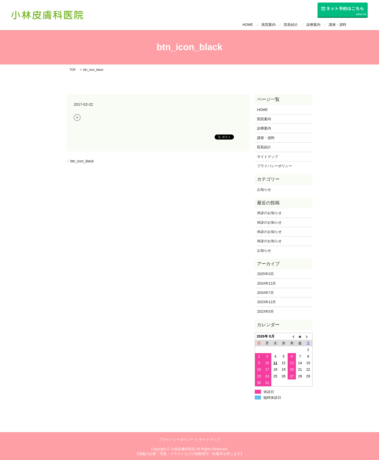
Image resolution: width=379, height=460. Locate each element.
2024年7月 (265, 293)
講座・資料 (337, 25)
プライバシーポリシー (274, 166)
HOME (247, 25)
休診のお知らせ (269, 213)
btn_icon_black (82, 161)
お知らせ (264, 189)
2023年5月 (265, 311)
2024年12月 (266, 283)
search (359, 25)
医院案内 (269, 25)
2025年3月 (265, 274)
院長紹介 (291, 25)
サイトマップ (267, 157)
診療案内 (313, 25)
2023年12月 (266, 302)
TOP (73, 70)
